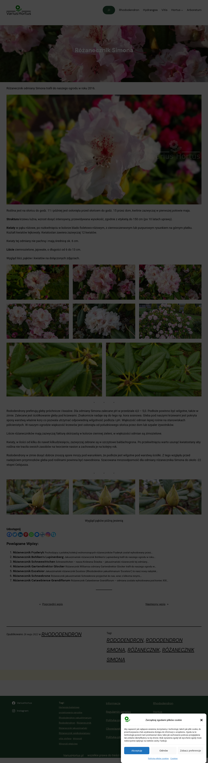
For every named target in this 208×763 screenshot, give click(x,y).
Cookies (174, 760)
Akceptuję (136, 752)
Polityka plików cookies (158, 760)
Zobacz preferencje (190, 752)
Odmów (163, 752)
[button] (201, 721)
